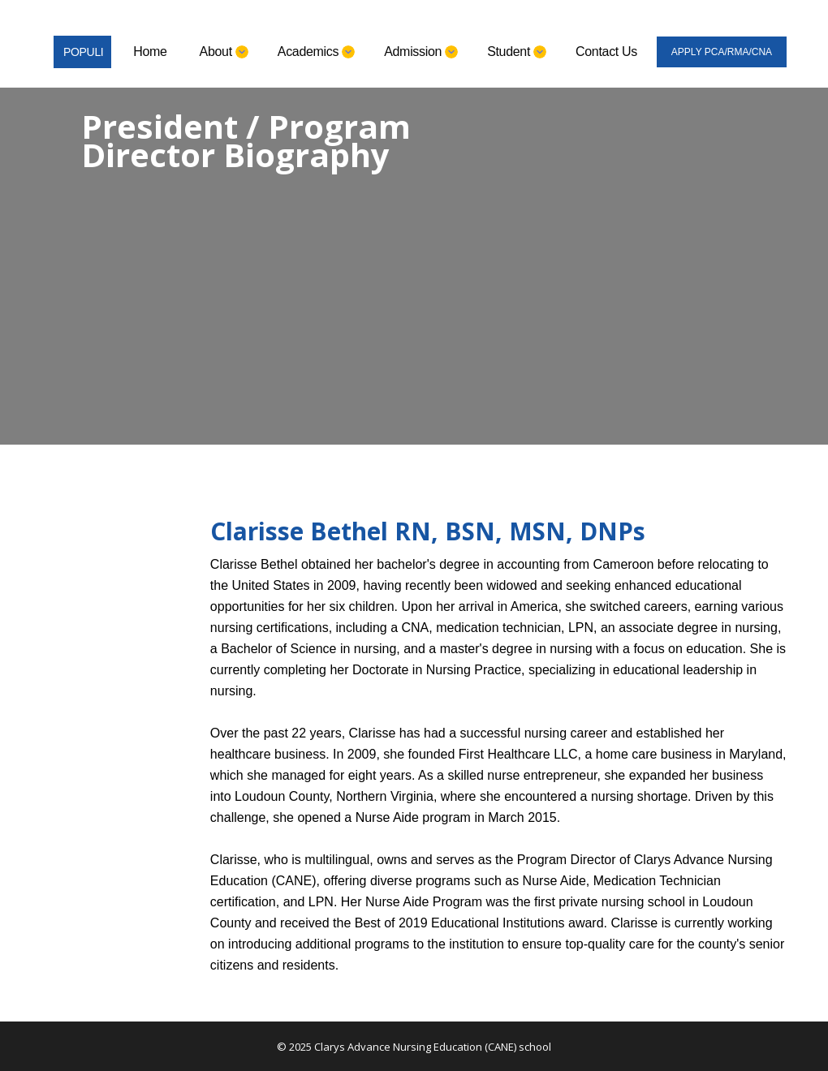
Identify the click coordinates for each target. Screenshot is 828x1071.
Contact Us (606, 51)
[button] (222, 52)
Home (149, 51)
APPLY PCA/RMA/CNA (721, 52)
